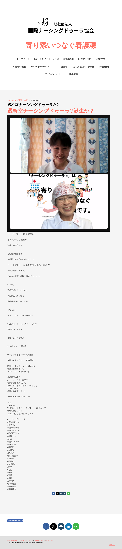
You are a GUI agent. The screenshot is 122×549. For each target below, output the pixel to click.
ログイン (112, 545)
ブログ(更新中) (61, 67)
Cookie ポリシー (39, 540)
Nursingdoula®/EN (40, 67)
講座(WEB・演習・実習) (18, 100)
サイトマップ (50, 540)
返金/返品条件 (12, 540)
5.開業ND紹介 (19, 67)
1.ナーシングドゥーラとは (46, 59)
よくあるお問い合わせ (83, 67)
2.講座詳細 (68, 59)
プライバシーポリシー (54, 74)
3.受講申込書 (84, 59)
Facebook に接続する (15, 521)
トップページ (23, 59)
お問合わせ (104, 67)
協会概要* (73, 74)
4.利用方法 (100, 59)
